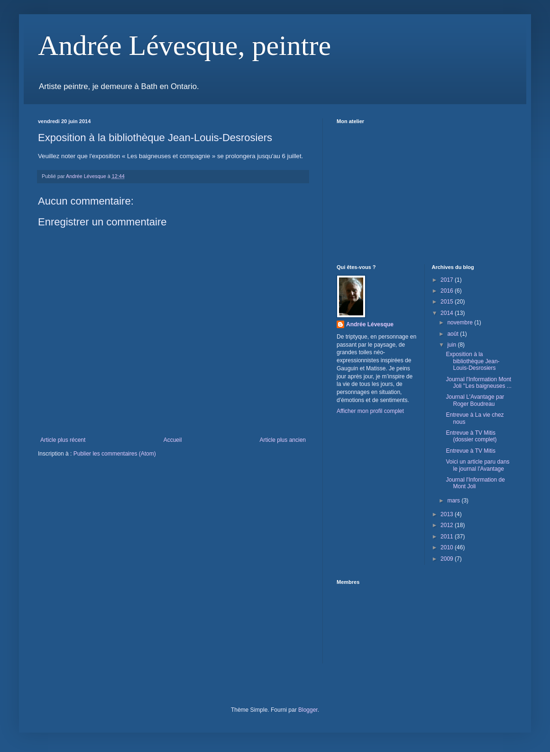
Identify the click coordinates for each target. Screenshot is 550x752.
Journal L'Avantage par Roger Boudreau (475, 400)
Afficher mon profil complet (370, 411)
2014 (447, 313)
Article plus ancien (283, 440)
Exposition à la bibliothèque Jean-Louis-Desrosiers (472, 361)
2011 (447, 536)
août (453, 334)
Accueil (173, 440)
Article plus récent (62, 440)
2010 (447, 547)
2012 (447, 525)
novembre (460, 322)
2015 (447, 301)
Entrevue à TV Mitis (470, 451)
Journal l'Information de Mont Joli (475, 483)
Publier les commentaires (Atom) (114, 453)
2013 (447, 514)
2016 (447, 290)
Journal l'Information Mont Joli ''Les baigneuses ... (478, 382)
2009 (447, 558)
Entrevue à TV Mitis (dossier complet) (471, 436)
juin (452, 344)
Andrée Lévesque (370, 324)
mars (454, 500)
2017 (447, 280)
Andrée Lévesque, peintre (184, 45)
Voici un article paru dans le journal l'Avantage (477, 465)
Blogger (308, 710)
